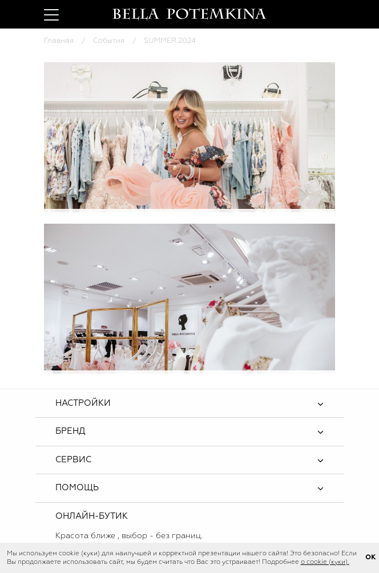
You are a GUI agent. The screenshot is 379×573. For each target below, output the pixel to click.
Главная (59, 41)
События (108, 41)
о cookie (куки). (325, 562)
